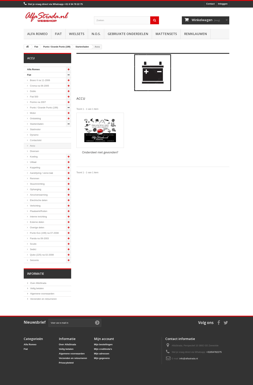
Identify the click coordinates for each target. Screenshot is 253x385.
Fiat (58, 34)
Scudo (32, 244)
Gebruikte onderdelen (128, 34)
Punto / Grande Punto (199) (43, 107)
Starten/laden (36, 124)
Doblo (32, 91)
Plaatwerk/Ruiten (38, 211)
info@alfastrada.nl (188, 358)
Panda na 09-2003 (39, 238)
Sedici (32, 249)
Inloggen (223, 3)
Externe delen (36, 222)
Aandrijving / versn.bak (41, 173)
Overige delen (36, 227)
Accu (32, 145)
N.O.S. (96, 34)
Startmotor (35, 129)
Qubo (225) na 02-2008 (41, 254)
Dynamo (33, 134)
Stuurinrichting (37, 184)
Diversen (34, 151)
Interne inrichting (38, 216)
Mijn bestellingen (103, 344)
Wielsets (76, 34)
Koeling (33, 156)
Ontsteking (35, 118)
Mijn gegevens (102, 358)
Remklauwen (195, 34)
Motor (32, 113)
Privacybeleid (66, 362)
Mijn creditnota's (103, 349)
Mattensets (166, 34)
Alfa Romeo (37, 34)
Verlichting (35, 205)
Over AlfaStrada (38, 283)
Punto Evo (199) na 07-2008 (44, 233)
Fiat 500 (33, 96)
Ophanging (35, 189)
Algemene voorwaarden (42, 293)
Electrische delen (38, 200)
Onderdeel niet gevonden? (100, 152)
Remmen (34, 178)
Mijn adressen (101, 353)
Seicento (34, 260)
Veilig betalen (37, 288)
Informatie (35, 274)
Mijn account (104, 339)
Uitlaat (32, 162)
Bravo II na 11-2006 (39, 80)
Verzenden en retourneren (43, 299)
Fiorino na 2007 (37, 102)
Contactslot (35, 140)
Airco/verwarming (38, 194)
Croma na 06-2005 (39, 85)
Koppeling (34, 167)
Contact (210, 3)
